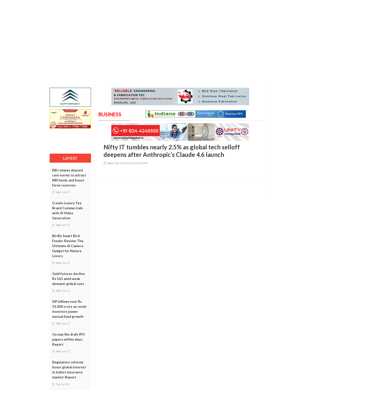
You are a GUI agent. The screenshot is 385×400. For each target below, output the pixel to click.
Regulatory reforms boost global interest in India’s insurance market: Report (69, 369)
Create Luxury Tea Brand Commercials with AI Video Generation (67, 210)
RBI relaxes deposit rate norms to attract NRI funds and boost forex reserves (69, 177)
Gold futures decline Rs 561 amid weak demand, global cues (68, 279)
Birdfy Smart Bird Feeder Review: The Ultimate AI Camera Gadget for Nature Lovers (67, 246)
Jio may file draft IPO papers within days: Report (68, 339)
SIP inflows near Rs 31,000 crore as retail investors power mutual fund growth (69, 309)
